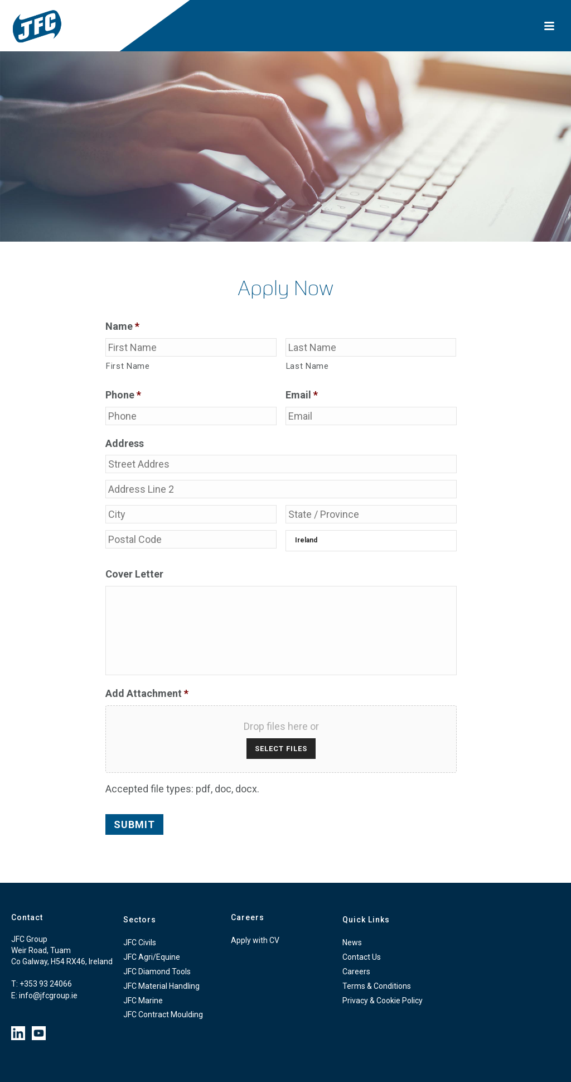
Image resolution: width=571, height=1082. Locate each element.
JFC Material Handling (161, 986)
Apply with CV (255, 940)
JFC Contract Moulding (163, 1014)
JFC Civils (139, 942)
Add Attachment (146, 693)
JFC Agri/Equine (151, 957)
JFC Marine (143, 1000)
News (352, 942)
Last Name (307, 366)
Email (302, 395)
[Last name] (371, 347)
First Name (128, 366)
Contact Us (361, 957)
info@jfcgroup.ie (48, 995)
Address (124, 443)
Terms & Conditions (376, 986)
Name (122, 326)
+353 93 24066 (46, 983)
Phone (123, 395)
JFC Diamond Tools (157, 971)
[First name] (191, 347)
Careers (356, 971)
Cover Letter (134, 574)
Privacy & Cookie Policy (382, 1000)
